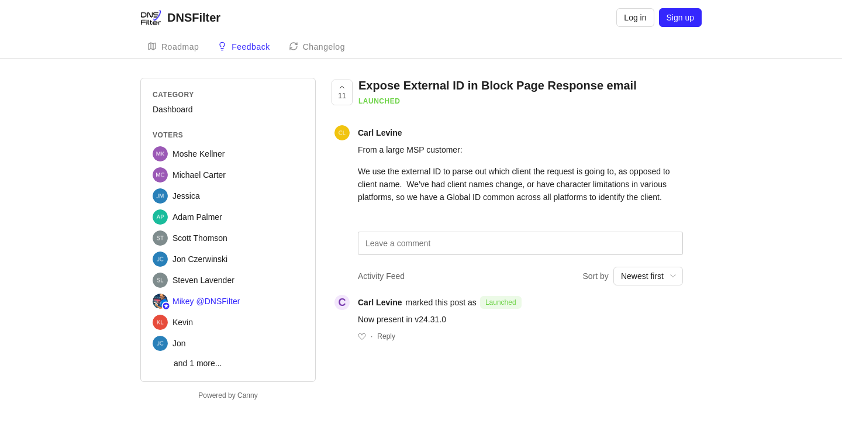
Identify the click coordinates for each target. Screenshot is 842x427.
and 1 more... (198, 363)
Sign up (680, 17)
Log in (635, 17)
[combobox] (648, 276)
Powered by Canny (227, 395)
